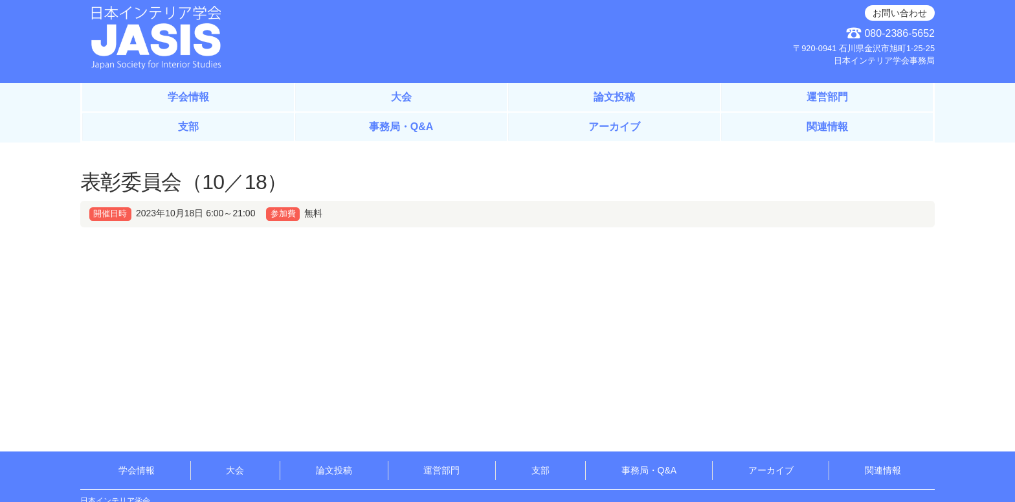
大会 (401, 96)
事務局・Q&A (401, 126)
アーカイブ (614, 126)
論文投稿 (614, 96)
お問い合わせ (900, 13)
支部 (188, 126)
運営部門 (827, 96)
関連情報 (827, 126)
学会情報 (188, 96)
